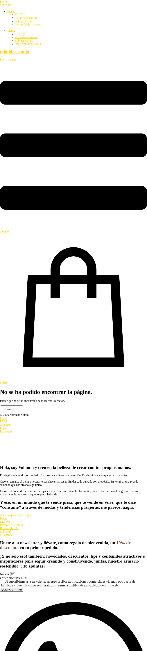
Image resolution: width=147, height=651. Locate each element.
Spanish (9, 409)
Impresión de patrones (28, 24)
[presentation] (27, 447)
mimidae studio (14, 51)
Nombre (5, 574)
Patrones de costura (26, 17)
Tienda (11, 11)
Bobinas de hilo (24, 21)
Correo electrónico (11, 577)
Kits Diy (20, 14)
